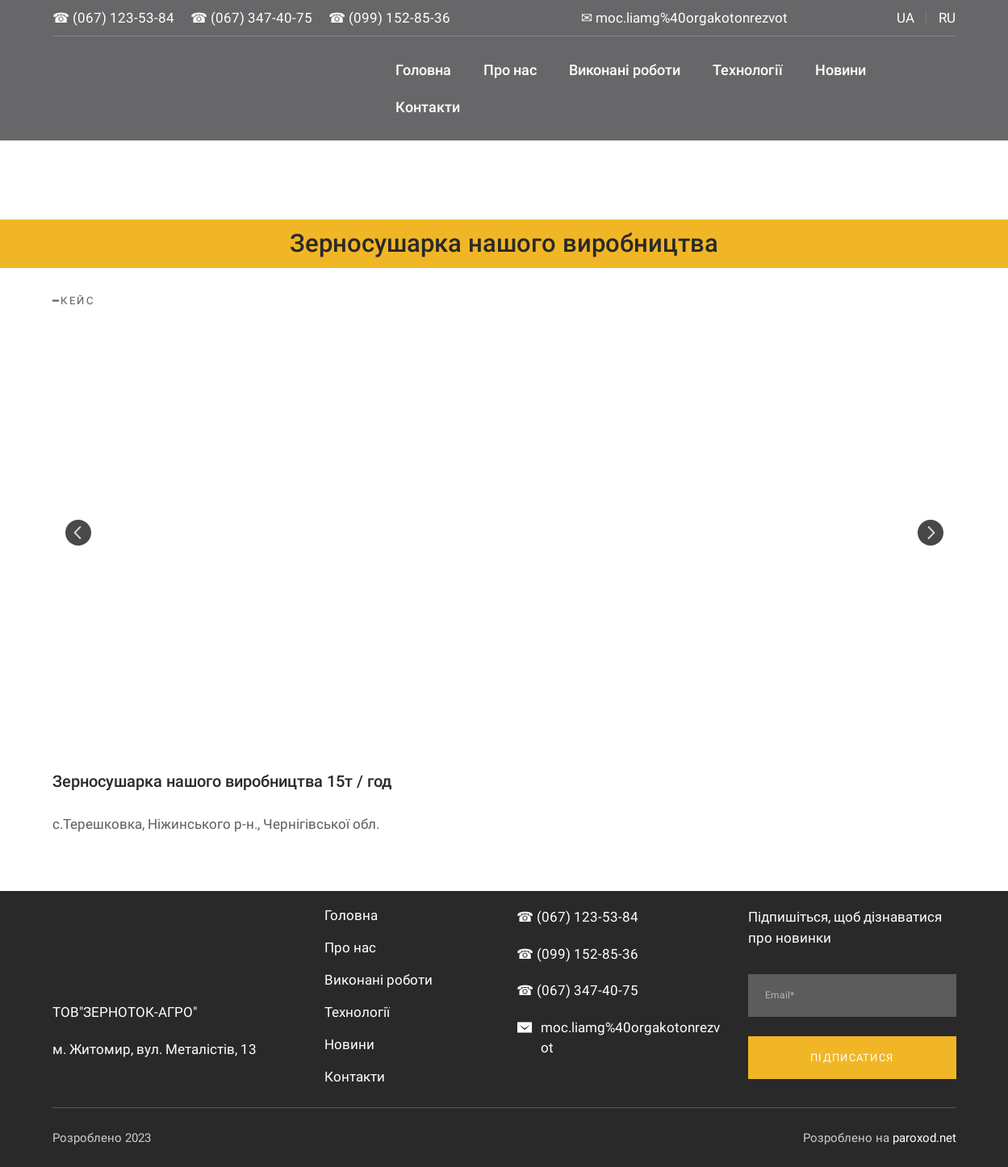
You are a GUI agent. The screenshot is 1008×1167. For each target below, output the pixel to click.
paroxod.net (924, 1138)
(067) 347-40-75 (261, 18)
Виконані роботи (624, 69)
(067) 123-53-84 (123, 18)
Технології (748, 69)
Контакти (427, 106)
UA (905, 18)
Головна (423, 69)
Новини (840, 69)
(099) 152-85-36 (399, 18)
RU (947, 18)
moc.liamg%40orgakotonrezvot (692, 18)
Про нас (510, 69)
